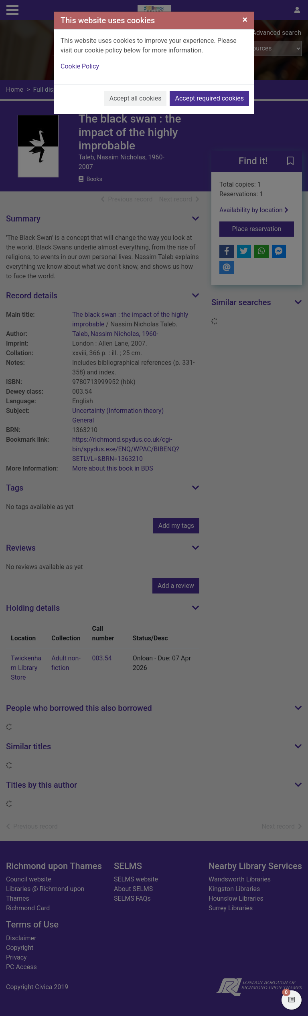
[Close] (245, 19)
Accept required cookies (209, 98)
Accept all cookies (135, 98)
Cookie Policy (80, 66)
